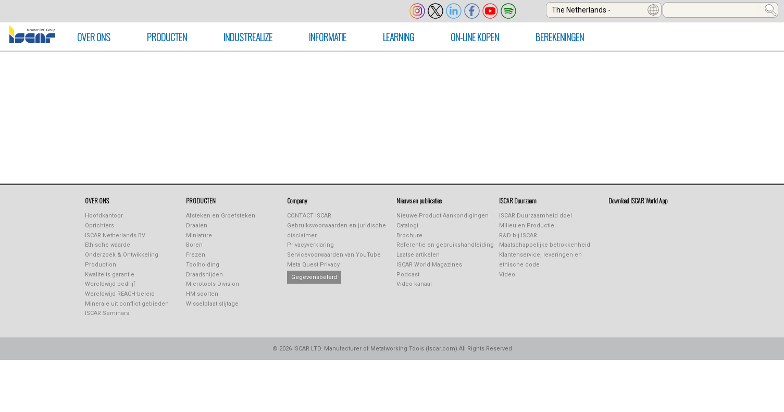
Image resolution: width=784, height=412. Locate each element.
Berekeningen (560, 37)
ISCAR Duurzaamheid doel (535, 215)
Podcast (407, 274)
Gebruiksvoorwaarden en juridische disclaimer (336, 230)
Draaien (196, 225)
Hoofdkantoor (104, 215)
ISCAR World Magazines (429, 264)
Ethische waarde (107, 244)
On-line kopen (475, 37)
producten (167, 37)
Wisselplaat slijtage (212, 303)
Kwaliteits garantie (109, 274)
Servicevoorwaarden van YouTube (334, 254)
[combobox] (603, 10)
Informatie (327, 37)
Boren (194, 244)
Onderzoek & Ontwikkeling (121, 254)
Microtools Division (212, 284)
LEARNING (398, 37)
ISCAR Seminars (107, 313)
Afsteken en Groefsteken (220, 215)
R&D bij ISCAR (518, 235)
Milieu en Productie (526, 225)
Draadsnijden (204, 274)
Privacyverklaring (310, 244)
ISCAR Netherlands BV (115, 235)
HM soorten (202, 293)
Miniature (199, 235)
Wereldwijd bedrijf (110, 284)
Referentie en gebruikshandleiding (445, 244)
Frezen (195, 254)
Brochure (409, 235)
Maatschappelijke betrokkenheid (544, 244)
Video (507, 274)
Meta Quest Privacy (313, 264)
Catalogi (407, 225)
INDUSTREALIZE (247, 37)
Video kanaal (414, 284)
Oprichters (99, 225)
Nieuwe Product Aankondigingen (442, 215)
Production (100, 264)
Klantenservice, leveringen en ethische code (540, 259)
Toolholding (202, 264)
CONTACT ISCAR (309, 215)
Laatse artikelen (418, 254)
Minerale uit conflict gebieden (127, 303)
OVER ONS (93, 37)
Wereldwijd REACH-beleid (120, 293)
